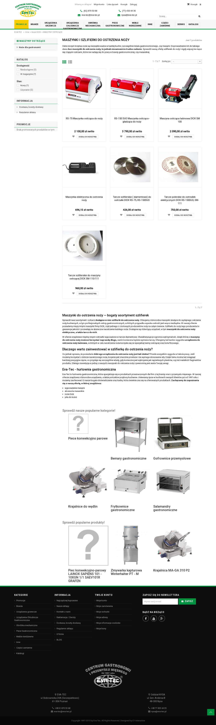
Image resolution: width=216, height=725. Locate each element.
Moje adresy (102, 617)
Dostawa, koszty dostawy (31, 176)
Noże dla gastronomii (29, 49)
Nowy (24, 99)
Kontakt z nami (63, 612)
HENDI (24, 124)
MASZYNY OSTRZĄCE (29, 59)
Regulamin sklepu (27, 181)
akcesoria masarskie (74, 391)
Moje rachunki (102, 612)
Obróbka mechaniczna (26, 625)
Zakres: (20, 135)
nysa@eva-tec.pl (129, 15)
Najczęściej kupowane (67, 600)
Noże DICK (36, 32)
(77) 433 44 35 (129, 11)
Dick (24, 119)
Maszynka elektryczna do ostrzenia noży (84, 199)
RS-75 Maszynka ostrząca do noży (84, 118)
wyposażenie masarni (75, 388)
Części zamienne (24, 648)
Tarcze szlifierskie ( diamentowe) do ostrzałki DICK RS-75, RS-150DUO (132, 199)
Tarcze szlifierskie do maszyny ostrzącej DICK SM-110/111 (84, 277)
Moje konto (101, 600)
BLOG (59, 640)
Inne (27, 32)
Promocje (23, 208)
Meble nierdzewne (24, 636)
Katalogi (20, 653)
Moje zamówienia (104, 606)
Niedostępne (28, 84)
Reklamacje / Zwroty (66, 617)
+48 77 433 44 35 (158, 708)
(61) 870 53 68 (90, 11)
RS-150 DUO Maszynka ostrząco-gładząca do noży (132, 120)
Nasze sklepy (25, 191)
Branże (19, 606)
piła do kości (71, 397)
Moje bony (101, 628)
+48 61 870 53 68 (62, 708)
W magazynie (28, 88)
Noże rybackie (26, 54)
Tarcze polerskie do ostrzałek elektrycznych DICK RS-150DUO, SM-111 (180, 200)
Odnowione (27, 108)
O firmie (22, 186)
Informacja (25, 168)
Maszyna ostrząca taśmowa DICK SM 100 (180, 120)
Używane (26, 104)
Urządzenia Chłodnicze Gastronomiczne (26, 618)
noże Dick (69, 394)
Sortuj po (166, 61)
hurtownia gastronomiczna (84, 374)
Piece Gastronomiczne (26, 631)
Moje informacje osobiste (108, 623)
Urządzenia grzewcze (26, 612)
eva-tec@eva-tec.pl (91, 15)
